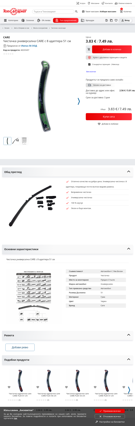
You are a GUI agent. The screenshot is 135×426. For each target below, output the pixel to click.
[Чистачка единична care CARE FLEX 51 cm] (106, 380)
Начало (5, 28)
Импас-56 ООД (29, 46)
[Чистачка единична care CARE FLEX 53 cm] (77, 380)
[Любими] (116, 20)
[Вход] (125, 20)
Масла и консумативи (39, 28)
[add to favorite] (11, 388)
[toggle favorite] (108, 124)
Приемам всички (110, 411)
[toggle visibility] (67, 172)
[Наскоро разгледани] (106, 20)
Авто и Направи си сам (20, 28)
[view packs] (109, 49)
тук (15, 418)
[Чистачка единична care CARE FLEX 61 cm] (20, 380)
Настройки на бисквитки (110, 421)
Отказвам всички (110, 416)
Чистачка (105, 275)
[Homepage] (15, 11)
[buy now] (109, 116)
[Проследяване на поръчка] (111, 20)
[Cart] (125, 11)
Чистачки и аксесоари (57, 28)
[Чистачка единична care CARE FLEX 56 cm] (48, 380)
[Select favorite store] (99, 11)
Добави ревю (21, 348)
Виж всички (91, 71)
